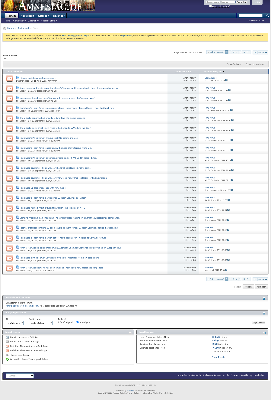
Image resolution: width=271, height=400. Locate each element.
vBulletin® (130, 390)
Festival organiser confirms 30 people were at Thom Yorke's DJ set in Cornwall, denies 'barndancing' (69, 227)
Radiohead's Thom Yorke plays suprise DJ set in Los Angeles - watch (53, 197)
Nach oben (261, 287)
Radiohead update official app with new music (42, 187)
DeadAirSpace (22, 81)
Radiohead (23, 28)
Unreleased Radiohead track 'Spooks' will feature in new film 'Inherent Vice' (57, 97)
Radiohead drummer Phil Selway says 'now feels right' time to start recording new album (63, 177)
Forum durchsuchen (254, 64)
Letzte (262, 52)
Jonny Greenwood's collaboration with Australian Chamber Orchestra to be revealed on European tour (70, 247)
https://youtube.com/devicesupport (38, 77)
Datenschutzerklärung (242, 375)
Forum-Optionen (234, 64)
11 (244, 52)
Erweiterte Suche (256, 20)
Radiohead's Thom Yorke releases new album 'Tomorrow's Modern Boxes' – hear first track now (67, 107)
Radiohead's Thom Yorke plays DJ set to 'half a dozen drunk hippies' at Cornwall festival (63, 237)
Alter (8, 319)
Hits (189, 71)
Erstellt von (17, 71)
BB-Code (216, 337)
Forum (12, 15)
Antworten (180, 71)
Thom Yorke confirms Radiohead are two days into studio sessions (52, 117)
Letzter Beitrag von (214, 71)
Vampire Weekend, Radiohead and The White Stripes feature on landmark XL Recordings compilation (70, 217)
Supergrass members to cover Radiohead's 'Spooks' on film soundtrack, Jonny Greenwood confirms (69, 87)
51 (248, 52)
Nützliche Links (48, 21)
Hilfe (257, 2)
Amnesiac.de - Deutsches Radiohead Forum (199, 375)
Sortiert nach (35, 319)
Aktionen (32, 21)
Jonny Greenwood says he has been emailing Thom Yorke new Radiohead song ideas (61, 267)
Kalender (59, 15)
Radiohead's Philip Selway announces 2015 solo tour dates (49, 137)
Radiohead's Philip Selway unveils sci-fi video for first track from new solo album (59, 257)
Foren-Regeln (218, 357)
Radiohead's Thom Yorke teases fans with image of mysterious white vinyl (56, 147)
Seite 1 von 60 (217, 52)
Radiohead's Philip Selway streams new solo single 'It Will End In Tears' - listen (58, 157)
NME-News (21, 90)
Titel (8, 71)
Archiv (226, 375)
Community (18, 21)
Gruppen (43, 15)
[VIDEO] (216, 347)
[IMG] (215, 344)
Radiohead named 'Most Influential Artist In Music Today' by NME (52, 207)
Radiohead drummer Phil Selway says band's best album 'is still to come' (55, 167)
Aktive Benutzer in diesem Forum (22, 305)
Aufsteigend (65, 322)
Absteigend (83, 322)
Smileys (215, 340)
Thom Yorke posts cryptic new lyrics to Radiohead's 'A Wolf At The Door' (55, 127)
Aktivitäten (27, 15)
